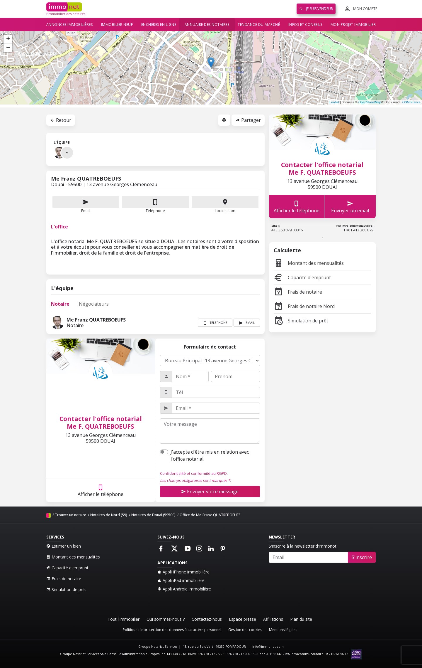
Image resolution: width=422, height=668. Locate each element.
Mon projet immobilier (353, 24)
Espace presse (242, 619)
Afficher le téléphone (100, 490)
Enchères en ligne (158, 24)
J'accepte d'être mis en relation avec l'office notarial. (210, 455)
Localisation (225, 204)
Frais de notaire (298, 292)
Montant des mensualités (309, 263)
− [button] (8, 47)
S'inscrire (362, 557)
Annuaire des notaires (207, 24)
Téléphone (155, 210)
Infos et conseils (305, 24)
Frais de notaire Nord (304, 306)
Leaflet (334, 102)
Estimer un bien (63, 546)
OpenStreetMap (369, 102)
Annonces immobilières (69, 24)
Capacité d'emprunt (302, 277)
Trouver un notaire (70, 514)
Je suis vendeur (316, 8)
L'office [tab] (59, 226)
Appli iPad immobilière (181, 580)
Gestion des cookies (245, 629)
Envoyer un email (350, 206)
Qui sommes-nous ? (166, 619)
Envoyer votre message (210, 491)
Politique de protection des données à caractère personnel (172, 629)
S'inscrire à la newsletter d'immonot (302, 546)
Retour (60, 120)
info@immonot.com (268, 647)
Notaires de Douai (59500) (153, 514)
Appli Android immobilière (184, 589)
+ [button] (8, 39)
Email (85, 204)
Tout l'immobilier (123, 619)
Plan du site (301, 619)
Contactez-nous (207, 619)
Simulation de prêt (301, 321)
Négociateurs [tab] (94, 304)
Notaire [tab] (60, 304)
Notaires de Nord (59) (108, 514)
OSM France (411, 102)
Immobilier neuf (117, 24)
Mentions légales (283, 629)
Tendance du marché (259, 24)
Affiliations (273, 619)
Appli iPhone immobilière (183, 572)
